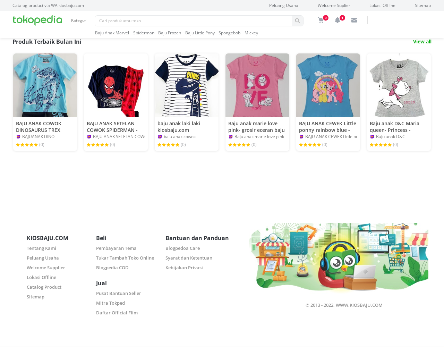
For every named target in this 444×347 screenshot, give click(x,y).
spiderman (143, 33)
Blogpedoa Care (182, 248)
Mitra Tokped (110, 303)
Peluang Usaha (283, 5)
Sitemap (423, 5)
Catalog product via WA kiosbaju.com (48, 5)
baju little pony (200, 33)
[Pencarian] (193, 21)
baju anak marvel (112, 33)
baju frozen (169, 33)
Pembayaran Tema (116, 248)
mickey (251, 33)
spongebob (229, 33)
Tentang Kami (41, 248)
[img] (320, 20)
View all (422, 41)
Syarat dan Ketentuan (188, 258)
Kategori (79, 20)
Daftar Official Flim (117, 313)
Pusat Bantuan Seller (118, 293)
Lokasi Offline (382, 5)
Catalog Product (44, 287)
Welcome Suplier (334, 5)
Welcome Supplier (46, 267)
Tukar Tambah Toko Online (125, 258)
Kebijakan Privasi (184, 267)
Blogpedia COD (112, 267)
